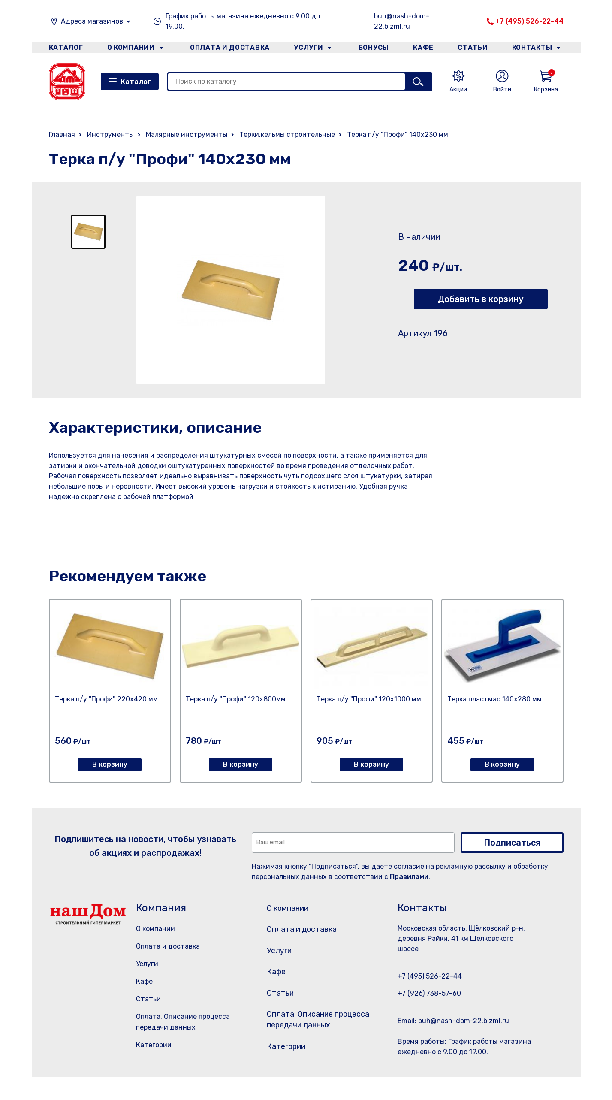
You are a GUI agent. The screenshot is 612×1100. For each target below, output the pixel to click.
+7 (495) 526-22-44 (529, 21)
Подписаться (512, 842)
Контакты (536, 48)
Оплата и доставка (226, 48)
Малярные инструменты (186, 134)
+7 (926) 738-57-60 (429, 993)
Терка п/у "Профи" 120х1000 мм (369, 699)
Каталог (64, 48)
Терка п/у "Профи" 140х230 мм (397, 134)
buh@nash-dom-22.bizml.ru (401, 21)
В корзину (109, 764)
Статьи (474, 48)
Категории (154, 1045)
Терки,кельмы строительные (287, 134)
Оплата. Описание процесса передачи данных (316, 1038)
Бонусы (370, 48)
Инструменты (110, 134)
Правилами (409, 877)
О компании (131, 48)
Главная (62, 134)
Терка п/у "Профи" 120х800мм (236, 699)
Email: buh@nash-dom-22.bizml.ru (453, 1021)
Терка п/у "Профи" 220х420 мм (106, 699)
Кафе (422, 48)
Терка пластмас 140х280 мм (494, 699)
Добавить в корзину (480, 299)
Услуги (305, 48)
